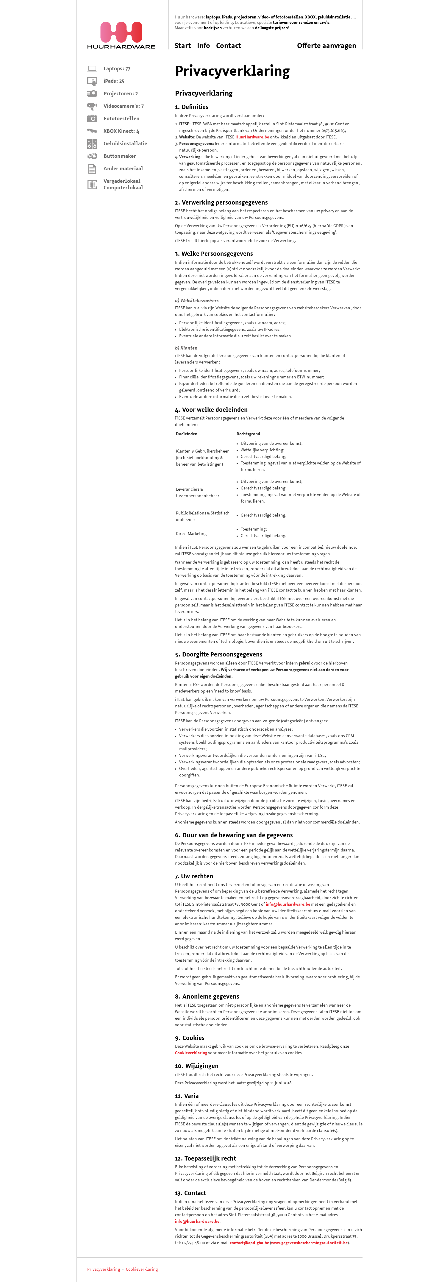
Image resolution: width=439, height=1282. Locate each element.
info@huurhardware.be (288, 904)
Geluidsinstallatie (125, 144)
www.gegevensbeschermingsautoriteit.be (309, 1243)
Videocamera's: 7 (124, 106)
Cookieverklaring (191, 1053)
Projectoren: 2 (121, 94)
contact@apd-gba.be (249, 1243)
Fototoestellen (122, 119)
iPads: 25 (114, 81)
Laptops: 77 (117, 69)
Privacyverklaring (103, 1269)
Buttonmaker (120, 156)
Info (203, 46)
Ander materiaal (123, 169)
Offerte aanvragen (326, 46)
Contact (228, 46)
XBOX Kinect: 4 (121, 131)
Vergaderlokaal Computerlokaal (123, 185)
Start (183, 46)
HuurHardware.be (252, 137)
